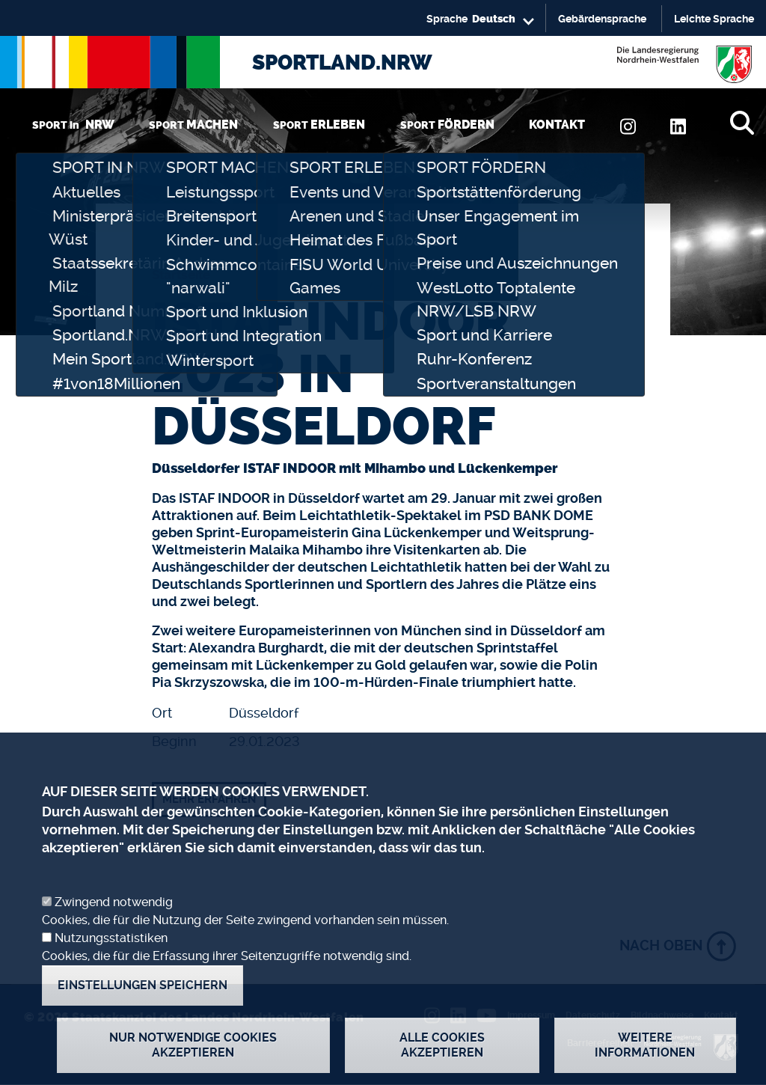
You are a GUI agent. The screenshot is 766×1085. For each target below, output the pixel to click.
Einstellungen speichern (142, 1014)
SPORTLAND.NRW (342, 62)
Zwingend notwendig (114, 931)
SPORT (193, 124)
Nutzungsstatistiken (111, 967)
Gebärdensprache (602, 19)
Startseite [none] (181, 274)
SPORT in (73, 124)
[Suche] (741, 122)
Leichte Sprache (714, 19)
